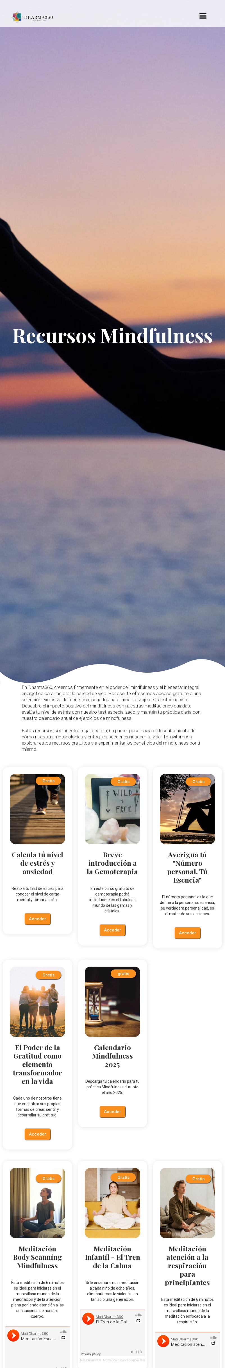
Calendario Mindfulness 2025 (112, 1056)
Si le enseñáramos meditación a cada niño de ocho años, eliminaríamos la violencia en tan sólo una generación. (112, 1291)
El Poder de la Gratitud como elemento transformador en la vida (37, 1064)
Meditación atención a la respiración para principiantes (187, 1265)
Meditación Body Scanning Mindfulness (37, 1257)
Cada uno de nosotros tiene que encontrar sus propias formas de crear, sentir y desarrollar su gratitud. (37, 1106)
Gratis (48, 780)
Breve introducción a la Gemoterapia (112, 863)
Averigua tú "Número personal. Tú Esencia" (187, 867)
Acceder (37, 918)
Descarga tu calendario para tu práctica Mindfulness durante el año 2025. (112, 1087)
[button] (203, 16)
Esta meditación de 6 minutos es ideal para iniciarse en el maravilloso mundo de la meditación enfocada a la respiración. (187, 1310)
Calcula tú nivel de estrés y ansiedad (37, 863)
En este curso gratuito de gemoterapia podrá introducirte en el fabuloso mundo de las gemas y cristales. (112, 899)
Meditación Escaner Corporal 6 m (124, 1360)
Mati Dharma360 (90, 1360)
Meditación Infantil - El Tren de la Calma (112, 1257)
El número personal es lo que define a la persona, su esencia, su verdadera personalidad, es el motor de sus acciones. (187, 905)
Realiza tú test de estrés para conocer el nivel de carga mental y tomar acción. (37, 894)
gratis (123, 973)
